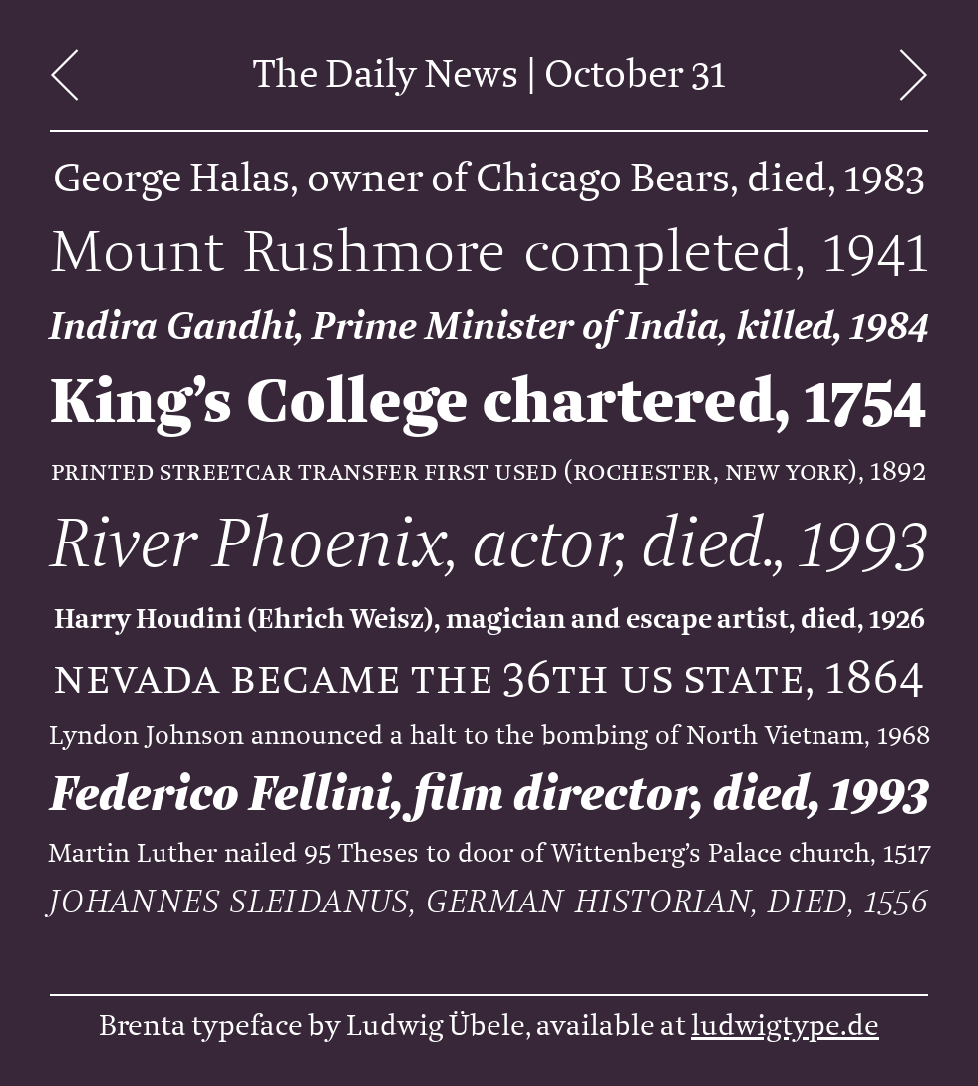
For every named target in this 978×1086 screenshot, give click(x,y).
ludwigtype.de (785, 1026)
